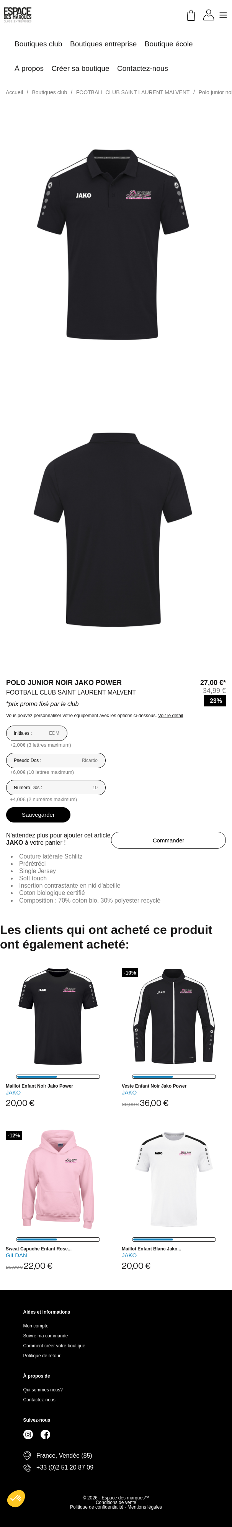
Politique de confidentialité (97, 1507)
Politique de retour (41, 1355)
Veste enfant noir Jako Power (154, 1086)
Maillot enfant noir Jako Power (39, 1086)
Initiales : (23, 733)
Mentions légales (144, 1507)
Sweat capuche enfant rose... (39, 1249)
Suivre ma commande (45, 1336)
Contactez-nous (39, 1399)
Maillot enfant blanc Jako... (151, 1249)
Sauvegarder (38, 814)
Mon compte (36, 1326)
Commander (169, 840)
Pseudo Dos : (27, 760)
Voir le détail (170, 715)
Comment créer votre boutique (54, 1345)
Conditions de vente (116, 1502)
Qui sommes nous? (43, 1390)
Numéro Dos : (28, 787)
